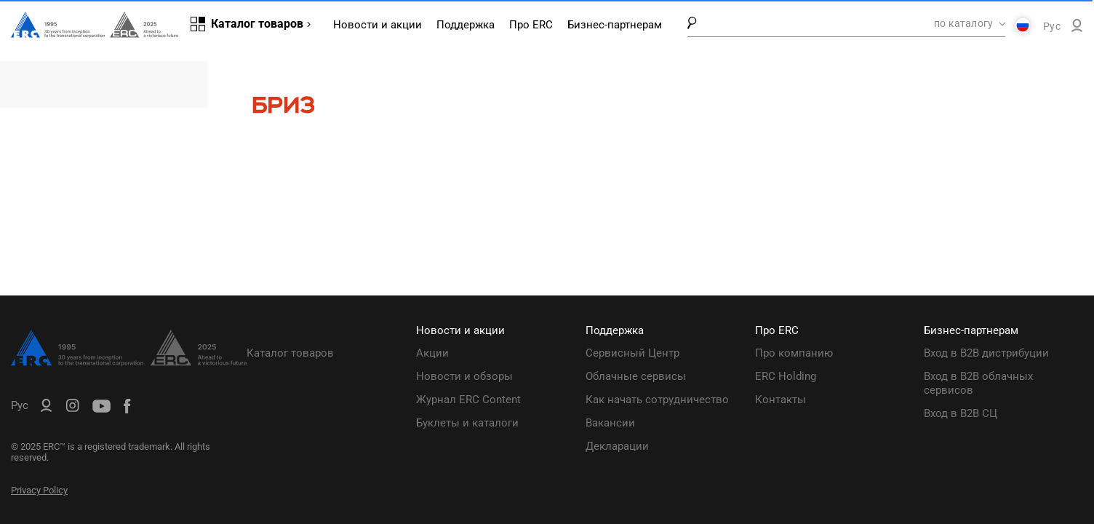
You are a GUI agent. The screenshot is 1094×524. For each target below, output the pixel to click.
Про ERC (531, 24)
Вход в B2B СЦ (960, 413)
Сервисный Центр (632, 353)
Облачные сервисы (636, 376)
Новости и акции (377, 24)
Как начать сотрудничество (657, 399)
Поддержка (465, 24)
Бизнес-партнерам (614, 24)
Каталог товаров (290, 353)
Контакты (780, 399)
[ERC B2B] (1077, 28)
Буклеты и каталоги (467, 422)
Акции (432, 353)
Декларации (617, 446)
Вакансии (610, 422)
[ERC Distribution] (129, 362)
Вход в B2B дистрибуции (986, 353)
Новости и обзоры (464, 376)
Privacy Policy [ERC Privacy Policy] (39, 490)
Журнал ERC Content (468, 399)
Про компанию (794, 353)
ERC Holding (785, 376)
